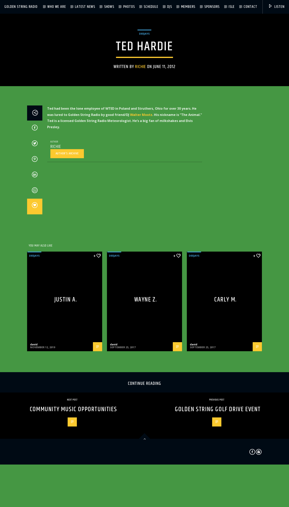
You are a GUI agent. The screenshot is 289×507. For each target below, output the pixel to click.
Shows (109, 7)
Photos (129, 7)
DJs (169, 7)
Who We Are (56, 7)
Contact (250, 7)
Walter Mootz (141, 221)
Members (188, 7)
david (34, 451)
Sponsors (212, 7)
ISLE (232, 7)
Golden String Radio (20, 7)
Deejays (144, 82)
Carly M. (225, 406)
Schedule (151, 7)
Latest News (85, 7)
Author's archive (67, 259)
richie (140, 115)
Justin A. (65, 406)
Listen (276, 7)
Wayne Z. (145, 406)
